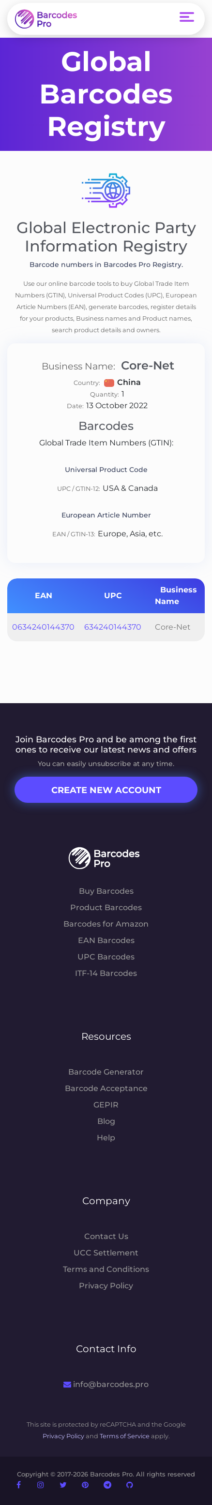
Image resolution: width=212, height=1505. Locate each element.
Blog (106, 1121)
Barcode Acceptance (106, 1088)
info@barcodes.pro (105, 1384)
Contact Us (106, 1236)
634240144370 (112, 627)
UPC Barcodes (106, 956)
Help (106, 1137)
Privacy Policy (106, 1285)
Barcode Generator (106, 1072)
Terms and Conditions (106, 1269)
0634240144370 (43, 627)
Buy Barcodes (106, 891)
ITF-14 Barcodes (106, 973)
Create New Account (106, 790)
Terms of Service (125, 1436)
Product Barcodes (106, 907)
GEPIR (106, 1104)
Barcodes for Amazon (106, 924)
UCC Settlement (106, 1252)
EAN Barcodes (106, 940)
